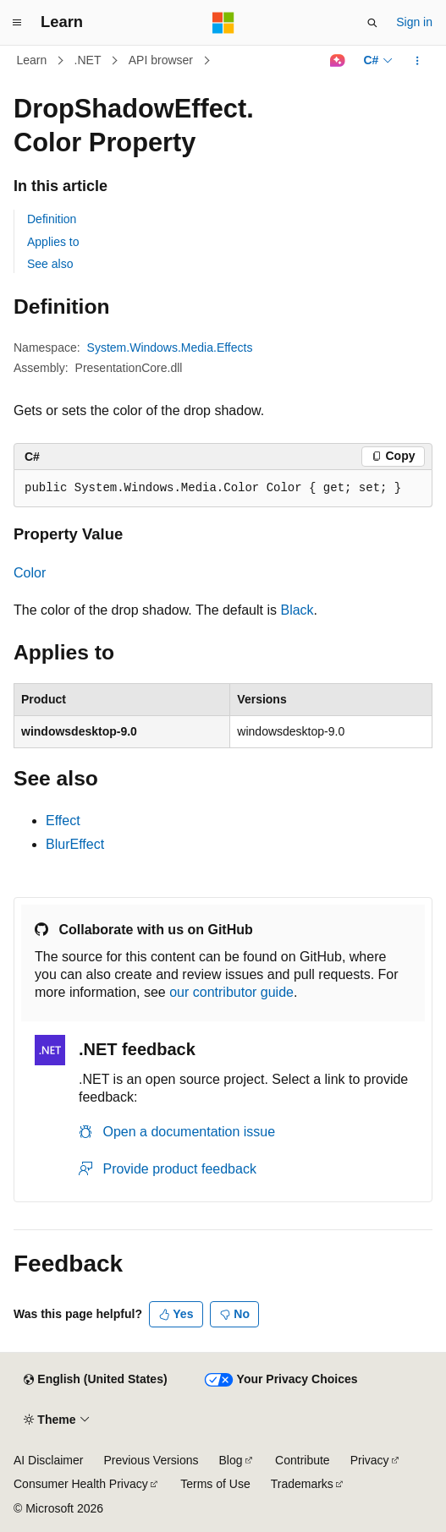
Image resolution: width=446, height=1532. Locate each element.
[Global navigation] (17, 23)
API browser (161, 60)
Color (30, 573)
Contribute (302, 1460)
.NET (88, 60)
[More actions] (417, 60)
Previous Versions (150, 1460)
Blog (231, 1460)
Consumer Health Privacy (81, 1484)
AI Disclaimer (48, 1460)
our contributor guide (231, 992)
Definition (51, 219)
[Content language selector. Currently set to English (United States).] (95, 1379)
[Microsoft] (223, 23)
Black (296, 610)
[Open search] (372, 23)
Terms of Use (215, 1484)
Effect (63, 820)
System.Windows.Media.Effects (170, 347)
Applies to (53, 242)
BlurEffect (75, 844)
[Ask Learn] (337, 60)
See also (50, 264)
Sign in (414, 22)
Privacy (369, 1460)
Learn (32, 60)
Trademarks (302, 1484)
